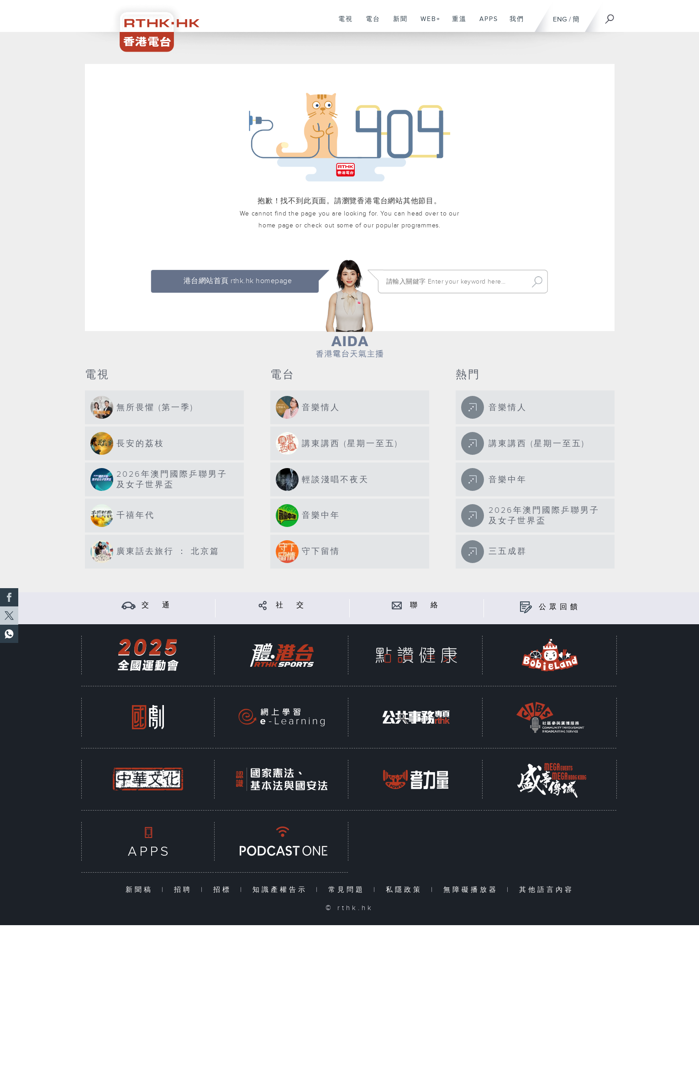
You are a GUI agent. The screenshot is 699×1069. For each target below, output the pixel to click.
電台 (369, 24)
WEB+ (427, 24)
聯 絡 (425, 605)
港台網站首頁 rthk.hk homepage (238, 281)
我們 (513, 24)
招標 (224, 890)
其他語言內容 (546, 890)
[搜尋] (610, 16)
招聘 (185, 890)
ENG (560, 19)
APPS (485, 24)
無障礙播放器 (472, 890)
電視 (342, 24)
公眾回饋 (560, 607)
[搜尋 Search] (455, 281)
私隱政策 (406, 890)
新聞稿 (141, 890)
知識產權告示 (281, 890)
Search (537, 281)
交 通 (157, 605)
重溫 (456, 24)
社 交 (291, 605)
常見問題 (348, 890)
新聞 (397, 24)
